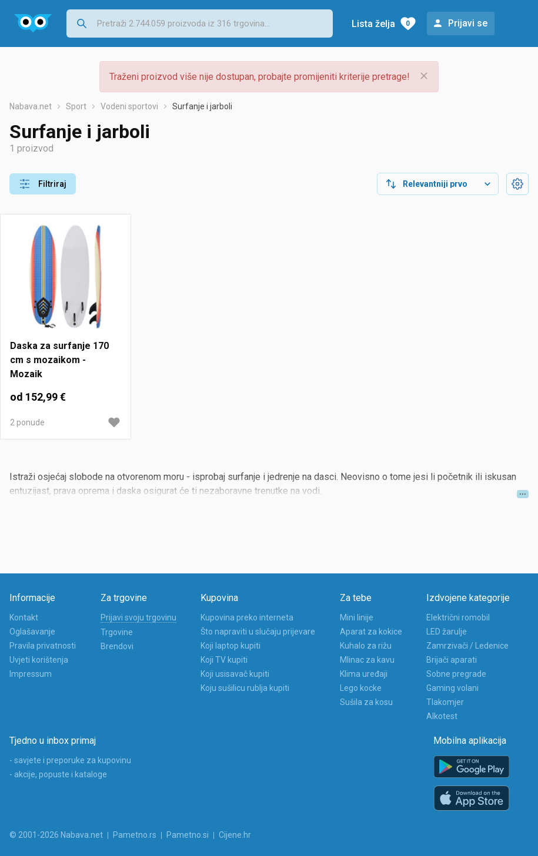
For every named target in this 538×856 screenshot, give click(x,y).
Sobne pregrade (456, 674)
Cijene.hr (235, 835)
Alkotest (441, 716)
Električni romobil (458, 617)
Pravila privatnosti (42, 645)
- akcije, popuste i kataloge (58, 774)
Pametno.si (187, 835)
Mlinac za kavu (367, 659)
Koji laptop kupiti (230, 645)
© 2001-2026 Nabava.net (56, 835)
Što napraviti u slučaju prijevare (258, 631)
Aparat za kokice (371, 631)
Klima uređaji (363, 674)
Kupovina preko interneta (247, 617)
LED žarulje (446, 631)
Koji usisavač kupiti (235, 674)
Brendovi (117, 646)
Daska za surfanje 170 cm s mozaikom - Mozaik (59, 360)
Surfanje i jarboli (202, 106)
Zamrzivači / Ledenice (467, 645)
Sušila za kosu (366, 702)
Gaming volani (452, 688)
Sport (76, 106)
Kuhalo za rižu (366, 645)
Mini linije (356, 617)
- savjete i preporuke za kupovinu (70, 760)
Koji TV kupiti (224, 659)
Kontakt (23, 617)
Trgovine (117, 632)
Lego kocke (361, 688)
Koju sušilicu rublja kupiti (245, 688)
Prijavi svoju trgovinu (138, 617)
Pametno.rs (134, 835)
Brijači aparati (451, 659)
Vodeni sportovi (129, 106)
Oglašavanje (32, 631)
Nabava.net (30, 106)
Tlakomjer (445, 702)
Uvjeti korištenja (38, 659)
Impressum (30, 674)
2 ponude (27, 422)
